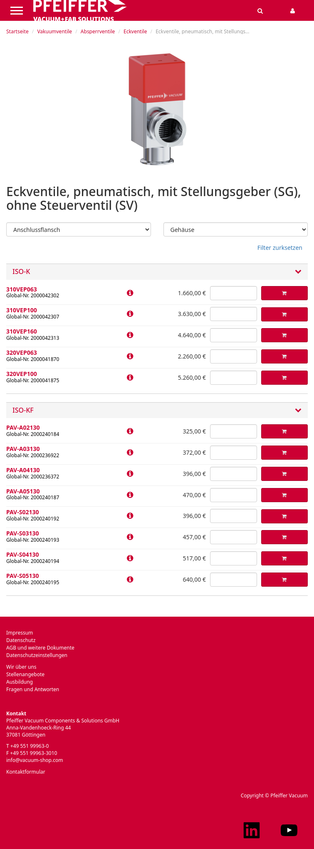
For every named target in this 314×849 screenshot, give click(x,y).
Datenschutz (20, 640)
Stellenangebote (25, 674)
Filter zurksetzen (279, 247)
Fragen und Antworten (32, 689)
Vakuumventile (54, 31)
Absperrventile (98, 31)
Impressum (19, 632)
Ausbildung (19, 681)
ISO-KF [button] (157, 410)
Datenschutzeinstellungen (36, 655)
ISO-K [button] (157, 272)
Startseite (17, 31)
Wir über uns (21, 666)
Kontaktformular (25, 771)
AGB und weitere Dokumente (40, 647)
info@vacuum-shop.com (34, 760)
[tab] (157, 272)
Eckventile (135, 31)
